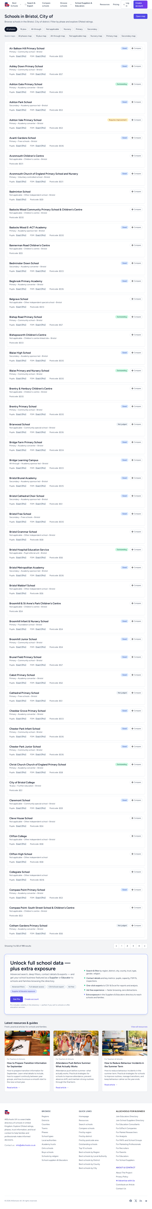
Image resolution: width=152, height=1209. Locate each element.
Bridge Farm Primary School (25, 442)
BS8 (41, 540)
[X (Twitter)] (135, 1200)
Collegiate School (19, 872)
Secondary (92, 29)
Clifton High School (20, 854)
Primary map (111, 36)
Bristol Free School (20, 513)
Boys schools (48, 1152)
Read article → (13, 1087)
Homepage (84, 1116)
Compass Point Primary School (27, 889)
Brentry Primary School (22, 406)
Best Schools (16, 4)
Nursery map (96, 36)
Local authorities (49, 1140)
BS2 (61, 683)
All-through (36, 29)
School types (47, 1136)
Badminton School (19, 191)
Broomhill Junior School (23, 639)
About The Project (124, 1172)
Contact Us (121, 1188)
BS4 (21, 611)
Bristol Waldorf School (22, 585)
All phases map (25, 36)
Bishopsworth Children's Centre (27, 334)
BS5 (61, 56)
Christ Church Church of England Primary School (37, 764)
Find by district (85, 1136)
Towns (45, 1128)
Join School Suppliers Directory (130, 1120)
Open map (140, 16)
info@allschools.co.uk (25, 1145)
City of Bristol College (22, 782)
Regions (45, 1116)
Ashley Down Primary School (26, 66)
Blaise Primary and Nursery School (29, 370)
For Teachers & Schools (16, 1059)
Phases (45, 1132)
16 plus (23, 29)
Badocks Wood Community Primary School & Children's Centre (45, 209)
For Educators (122, 1156)
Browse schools (66, 4)
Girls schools (47, 1148)
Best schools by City (88, 1168)
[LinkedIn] (140, 1200)
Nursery (67, 29)
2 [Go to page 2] (127, 946)
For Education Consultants (128, 1124)
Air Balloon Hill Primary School (26, 48)
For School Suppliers (125, 1160)
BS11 (21, 164)
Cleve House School (20, 818)
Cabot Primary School (22, 675)
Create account (139, 4)
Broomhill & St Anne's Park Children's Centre (35, 603)
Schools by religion (50, 1156)
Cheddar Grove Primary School (27, 710)
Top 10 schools (85, 1148)
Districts (45, 1120)
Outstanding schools (88, 1144)
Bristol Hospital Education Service (29, 549)
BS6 (61, 557)
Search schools (86, 1124)
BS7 (61, 74)
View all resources (139, 1027)
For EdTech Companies (126, 1128)
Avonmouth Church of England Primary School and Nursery (43, 173)
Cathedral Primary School (24, 693)
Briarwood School (19, 424)
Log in (126, 4)
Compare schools (46, 4)
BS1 (60, 504)
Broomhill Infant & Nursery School (28, 621)
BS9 (41, 199)
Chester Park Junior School (25, 746)
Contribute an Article (125, 1184)
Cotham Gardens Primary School (28, 925)
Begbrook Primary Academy (25, 281)
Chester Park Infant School (24, 728)
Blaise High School (20, 352)
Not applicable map (77, 36)
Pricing (116, 4)
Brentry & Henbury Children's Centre (30, 388)
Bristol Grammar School (23, 531)
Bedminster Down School (24, 263)
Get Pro (16, 999)
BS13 (61, 271)
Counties (46, 1124)
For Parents (121, 1152)
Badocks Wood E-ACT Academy (28, 227)
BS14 (61, 450)
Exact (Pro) (21, 56)
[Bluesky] (146, 1200)
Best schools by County (89, 1164)
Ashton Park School (20, 102)
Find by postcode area (88, 1140)
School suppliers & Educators (55, 1160)
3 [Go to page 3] (133, 946)
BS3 (61, 92)
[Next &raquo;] (144, 946)
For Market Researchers (126, 1132)
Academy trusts (49, 1144)
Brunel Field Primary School (25, 657)
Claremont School (19, 800)
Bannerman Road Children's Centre (29, 245)
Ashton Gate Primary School (25, 84)
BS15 (61, 486)
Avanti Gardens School (22, 138)
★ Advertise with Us (125, 1180)
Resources (105, 4)
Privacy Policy (122, 1176)
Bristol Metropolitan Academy (26, 567)
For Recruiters (122, 1148)
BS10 (21, 217)
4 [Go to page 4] (139, 946)
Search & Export (30, 4)
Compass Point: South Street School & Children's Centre (41, 907)
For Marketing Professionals (128, 1144)
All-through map (58, 36)
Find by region (85, 1132)
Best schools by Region (89, 1152)
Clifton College (18, 836)
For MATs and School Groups (129, 1140)
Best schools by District (89, 1160)
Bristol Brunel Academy (23, 478)
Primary (79, 29)
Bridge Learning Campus (23, 460)
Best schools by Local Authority (93, 1156)
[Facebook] (130, 1200)
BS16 (61, 146)
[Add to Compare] (136, 48)
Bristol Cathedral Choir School (26, 496)
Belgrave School (18, 299)
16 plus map (41, 36)
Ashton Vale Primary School (25, 120)
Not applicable (52, 29)
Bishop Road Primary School (25, 317)
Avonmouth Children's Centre (26, 155)
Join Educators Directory (127, 1116)
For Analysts (121, 1136)
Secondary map (128, 36)
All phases (10, 29)
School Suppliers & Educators (83, 4)
